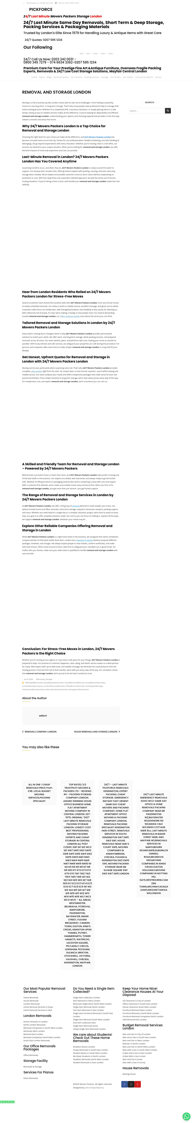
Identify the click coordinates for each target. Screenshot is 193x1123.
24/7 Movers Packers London (102, 138)
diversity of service (98, 558)
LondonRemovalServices (54, 705)
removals (40, 699)
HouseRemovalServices (74, 702)
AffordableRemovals (33, 702)
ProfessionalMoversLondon (33, 709)
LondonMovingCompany (32, 705)
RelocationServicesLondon (57, 709)
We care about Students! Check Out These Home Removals (92, 1057)
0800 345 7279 (34, 62)
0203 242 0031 (62, 59)
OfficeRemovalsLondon (75, 705)
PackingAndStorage (94, 705)
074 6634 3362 (61, 62)
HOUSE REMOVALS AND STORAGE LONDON (95, 751)
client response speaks (94, 320)
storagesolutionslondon (79, 709)
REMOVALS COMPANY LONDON (40, 751)
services (78, 523)
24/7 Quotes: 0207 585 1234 (43, 40)
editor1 (43, 735)
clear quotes (45, 379)
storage (49, 699)
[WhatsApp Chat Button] (186, 1116)
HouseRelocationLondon (53, 702)
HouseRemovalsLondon (95, 702)
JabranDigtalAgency (94, 1107)
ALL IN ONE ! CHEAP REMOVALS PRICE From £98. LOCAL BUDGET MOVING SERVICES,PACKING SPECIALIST (39, 812)
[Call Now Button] (7, 1121)
